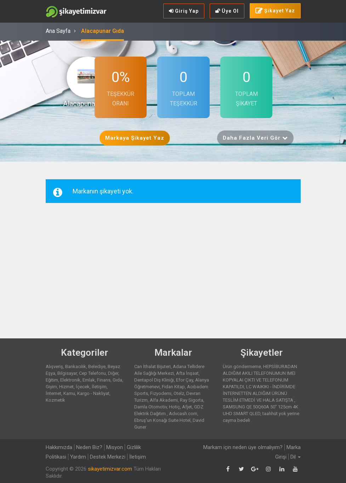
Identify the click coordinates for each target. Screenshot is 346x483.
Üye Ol (227, 11)
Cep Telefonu (92, 373)
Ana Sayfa (58, 31)
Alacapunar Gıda (102, 31)
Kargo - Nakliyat (93, 393)
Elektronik (70, 380)
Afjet (187, 406)
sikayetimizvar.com (110, 469)
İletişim (99, 386)
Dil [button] (295, 457)
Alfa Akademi (164, 400)
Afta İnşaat (187, 373)
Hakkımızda (59, 447)
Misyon (114, 447)
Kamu (69, 393)
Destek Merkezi (107, 457)
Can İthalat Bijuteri (152, 366)
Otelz (179, 393)
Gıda (117, 380)
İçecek (83, 386)
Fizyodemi (160, 393)
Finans (103, 380)
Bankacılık (75, 366)
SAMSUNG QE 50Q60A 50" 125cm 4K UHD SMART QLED (260, 410)
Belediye (97, 366)
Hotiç (174, 406)
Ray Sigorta (191, 400)
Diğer (113, 373)
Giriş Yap (184, 11)
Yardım (78, 457)
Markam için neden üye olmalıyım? (243, 447)
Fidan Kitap (173, 386)
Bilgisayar (67, 373)
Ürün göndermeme (242, 366)
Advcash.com (183, 413)
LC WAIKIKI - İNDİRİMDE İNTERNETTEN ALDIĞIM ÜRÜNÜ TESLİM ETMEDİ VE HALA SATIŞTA (259, 393)
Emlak (89, 380)
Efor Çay (184, 380)
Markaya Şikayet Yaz (134, 138)
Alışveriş (54, 366)
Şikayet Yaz (275, 10)
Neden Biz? (89, 447)
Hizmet (66, 386)
